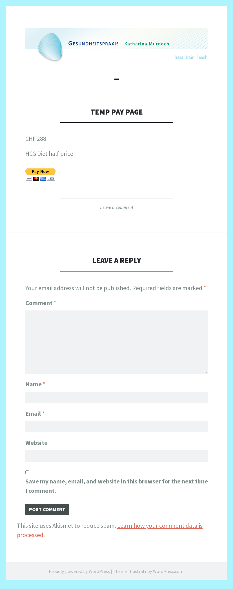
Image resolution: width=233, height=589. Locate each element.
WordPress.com (168, 574)
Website (36, 443)
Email (35, 412)
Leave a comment (116, 207)
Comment (40, 303)
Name (35, 381)
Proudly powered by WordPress (79, 574)
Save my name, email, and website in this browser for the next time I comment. (116, 487)
